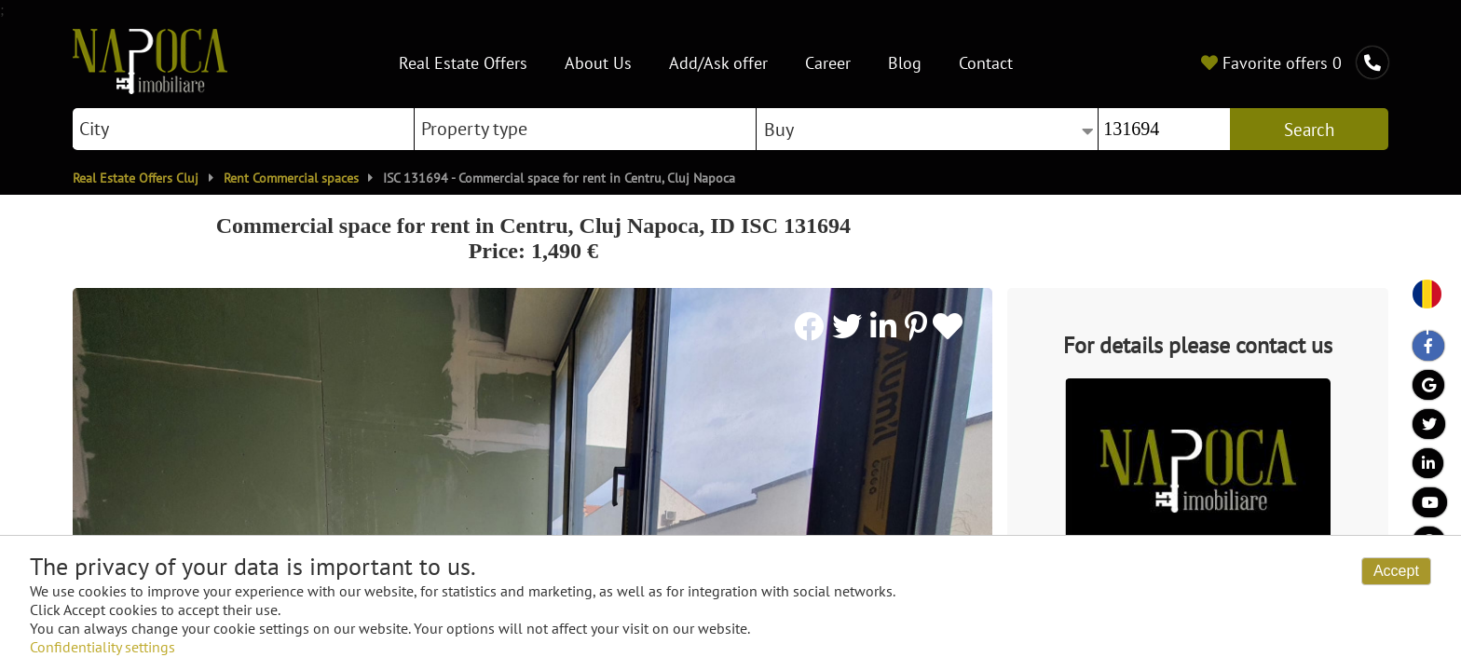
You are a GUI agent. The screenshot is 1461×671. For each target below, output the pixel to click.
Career (828, 62)
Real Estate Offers (463, 62)
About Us (598, 62)
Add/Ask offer (718, 62)
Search (1309, 129)
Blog (905, 62)
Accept (1396, 571)
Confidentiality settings (102, 646)
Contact (986, 62)
